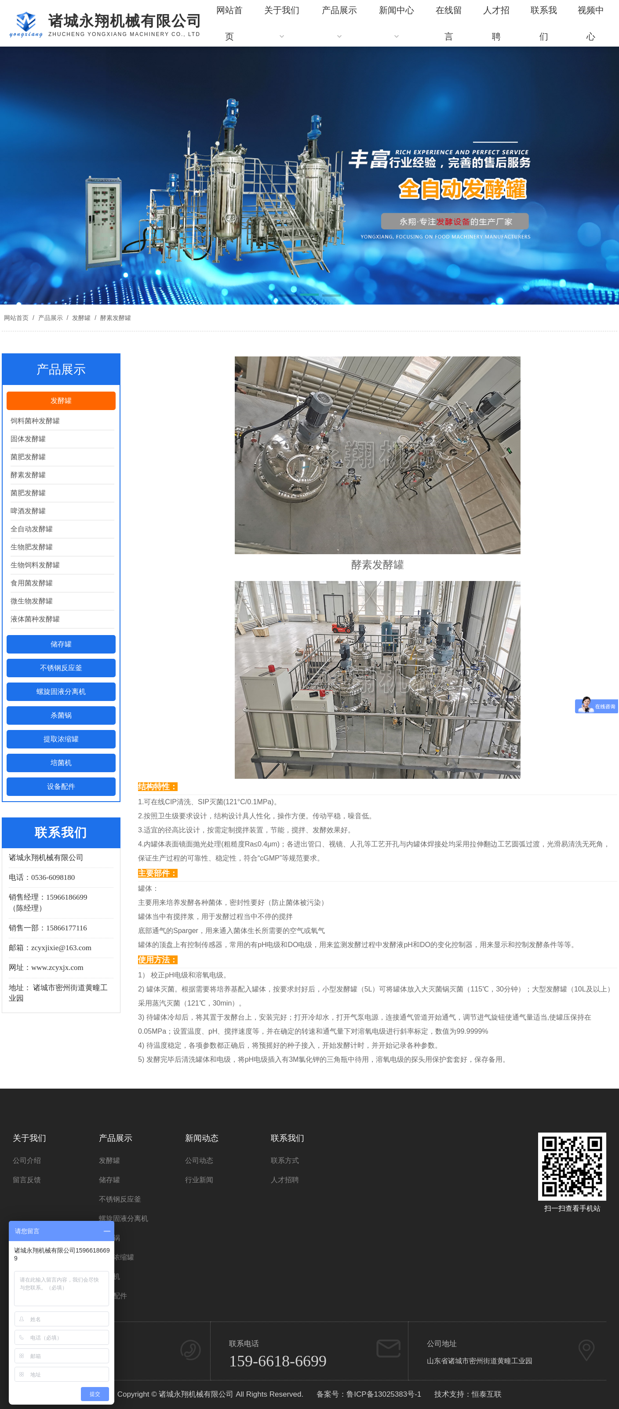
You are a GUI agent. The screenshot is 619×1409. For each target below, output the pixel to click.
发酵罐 (81, 317)
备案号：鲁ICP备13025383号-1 (369, 1394)
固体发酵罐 (28, 439)
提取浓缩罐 (61, 739)
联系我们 (287, 1138)
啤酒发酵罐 (28, 511)
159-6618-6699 (278, 1361)
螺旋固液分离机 (61, 691)
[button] (287, 296)
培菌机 (61, 762)
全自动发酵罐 (32, 529)
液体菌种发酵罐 (35, 619)
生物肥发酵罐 (32, 547)
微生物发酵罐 (32, 601)
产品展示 (50, 317)
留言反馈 (27, 1180)
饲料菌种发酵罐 (35, 421)
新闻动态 (201, 1138)
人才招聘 (285, 1180)
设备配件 (61, 786)
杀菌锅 (61, 715)
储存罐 (61, 644)
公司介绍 (27, 1160)
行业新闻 (199, 1180)
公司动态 (199, 1160)
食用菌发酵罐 (32, 583)
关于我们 (29, 1138)
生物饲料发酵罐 (35, 565)
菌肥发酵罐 (28, 457)
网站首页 (16, 317)
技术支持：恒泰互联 (468, 1394)
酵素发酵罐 (114, 317)
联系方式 (285, 1160)
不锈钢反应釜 (61, 668)
